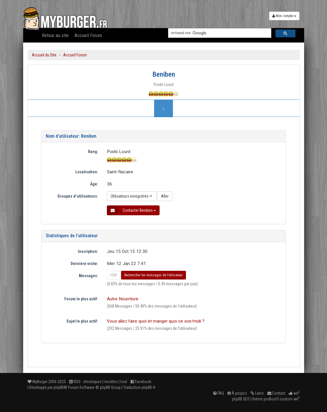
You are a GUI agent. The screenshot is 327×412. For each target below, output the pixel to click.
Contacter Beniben (131, 210)
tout (123, 381)
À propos (237, 393)
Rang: (93, 151)
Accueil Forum (88, 35)
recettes (111, 381)
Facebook (141, 381)
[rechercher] (219, 33)
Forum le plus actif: (81, 299)
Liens (257, 393)
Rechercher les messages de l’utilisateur (153, 275)
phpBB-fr (149, 387)
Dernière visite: (84, 263)
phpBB (59, 387)
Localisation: (86, 172)
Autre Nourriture (122, 298)
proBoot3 (271, 399)
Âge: (94, 184)
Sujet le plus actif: (82, 321)
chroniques (92, 381)
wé (294, 393)
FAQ (218, 393)
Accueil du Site (44, 55)
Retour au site (55, 35)
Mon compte (284, 16)
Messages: (88, 275)
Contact (276, 393)
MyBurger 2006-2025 (47, 381)
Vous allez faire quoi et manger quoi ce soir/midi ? (155, 321)
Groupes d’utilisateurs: (77, 196)
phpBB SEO (241, 399)
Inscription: (88, 251)
